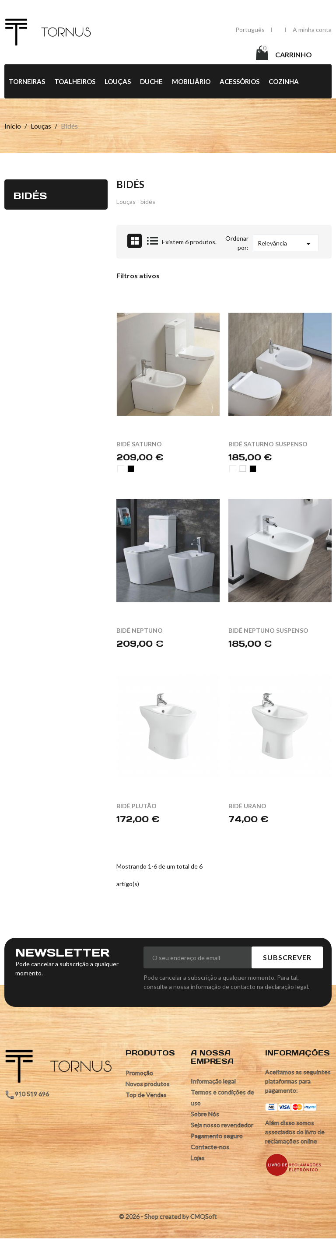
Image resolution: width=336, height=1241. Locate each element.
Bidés (30, 195)
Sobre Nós (205, 1114)
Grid (134, 241)
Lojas (198, 1158)
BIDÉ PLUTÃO (136, 806)
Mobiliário (191, 82)
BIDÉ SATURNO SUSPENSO (268, 444)
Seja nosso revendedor (222, 1125)
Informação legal (213, 1081)
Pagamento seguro (217, 1136)
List (152, 241)
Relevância (285, 244)
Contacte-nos (210, 1147)
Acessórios (239, 82)
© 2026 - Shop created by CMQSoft (168, 1216)
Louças (118, 82)
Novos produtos (148, 1084)
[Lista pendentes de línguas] (250, 29)
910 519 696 (32, 1094)
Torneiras (27, 82)
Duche (151, 82)
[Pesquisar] (183, 54)
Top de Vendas (146, 1095)
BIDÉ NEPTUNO (139, 631)
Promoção (139, 1073)
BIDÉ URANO (247, 806)
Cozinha (284, 82)
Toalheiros (74, 82)
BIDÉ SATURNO (139, 444)
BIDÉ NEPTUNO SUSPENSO (268, 631)
